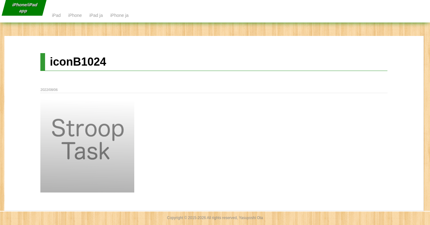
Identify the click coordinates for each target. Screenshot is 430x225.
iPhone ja (119, 15)
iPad (56, 15)
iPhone (75, 15)
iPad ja (96, 15)
